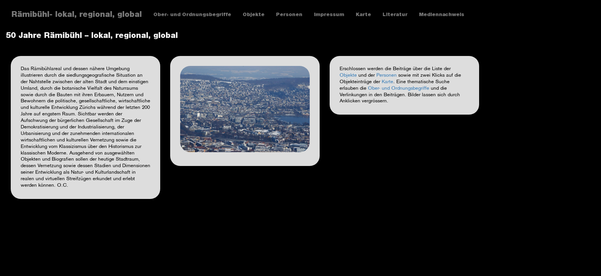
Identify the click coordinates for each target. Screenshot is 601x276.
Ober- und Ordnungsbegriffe (192, 15)
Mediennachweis (441, 15)
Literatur (395, 15)
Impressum (329, 15)
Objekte (253, 15)
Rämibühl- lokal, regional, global (76, 15)
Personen (289, 15)
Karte (363, 15)
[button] (245, 109)
